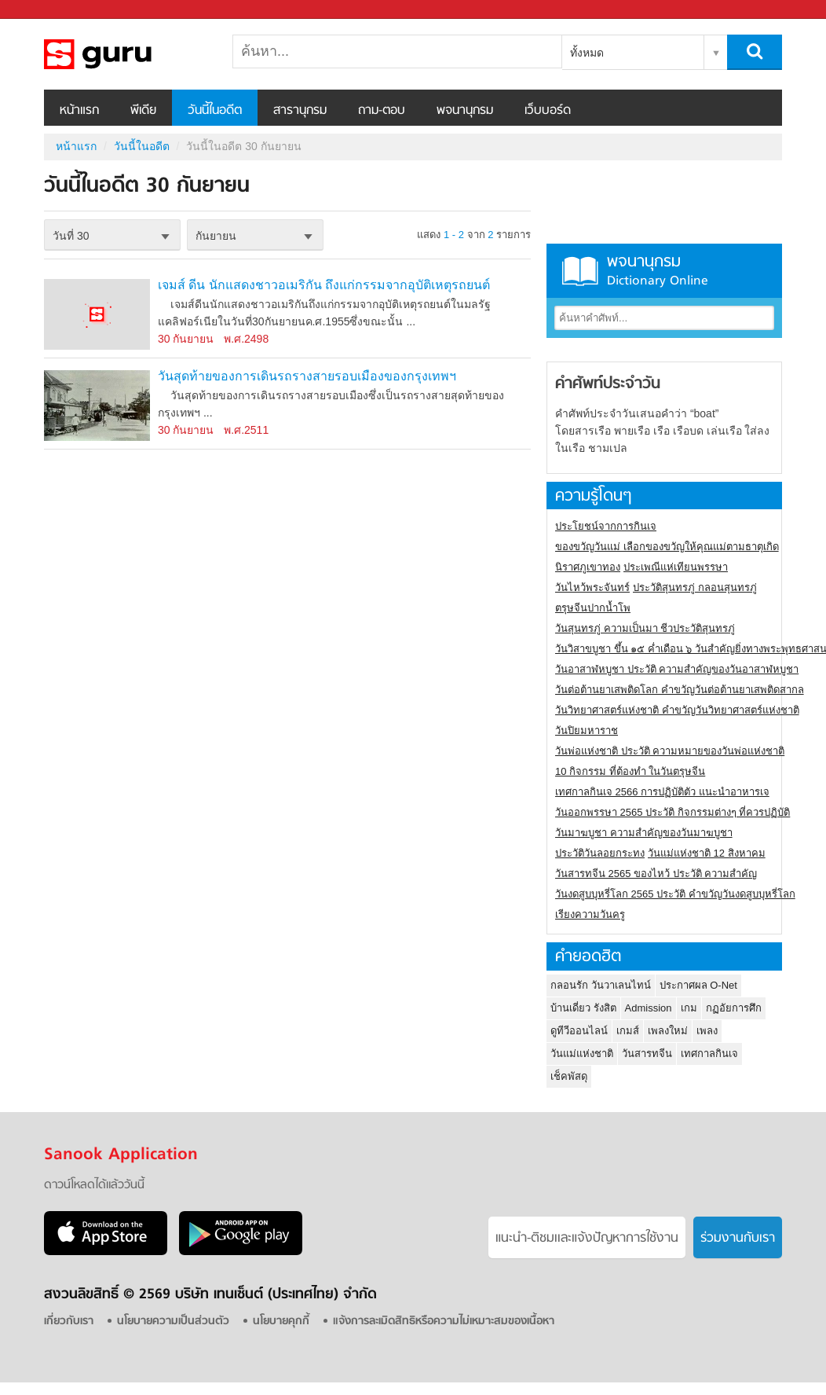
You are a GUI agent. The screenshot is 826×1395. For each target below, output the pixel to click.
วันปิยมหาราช (586, 730)
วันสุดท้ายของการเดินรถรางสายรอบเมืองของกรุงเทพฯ (307, 376)
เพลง (707, 1031)
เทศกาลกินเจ (709, 1053)
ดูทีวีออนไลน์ (579, 1031)
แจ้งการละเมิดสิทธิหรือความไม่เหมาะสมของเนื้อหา (443, 1321)
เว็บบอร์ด (547, 111)
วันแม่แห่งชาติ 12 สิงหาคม (707, 853)
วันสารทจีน (647, 1053)
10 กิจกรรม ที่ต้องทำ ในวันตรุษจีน (630, 771)
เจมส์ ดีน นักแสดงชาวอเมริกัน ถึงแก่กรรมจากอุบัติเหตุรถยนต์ (324, 285)
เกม (689, 1008)
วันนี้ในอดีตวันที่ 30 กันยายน (126, 54)
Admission (648, 1008)
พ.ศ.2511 (246, 430)
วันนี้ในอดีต (215, 111)
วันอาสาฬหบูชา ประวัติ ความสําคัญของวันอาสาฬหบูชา (677, 669)
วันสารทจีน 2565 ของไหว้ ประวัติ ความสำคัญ (656, 873)
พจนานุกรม (465, 111)
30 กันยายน (186, 338)
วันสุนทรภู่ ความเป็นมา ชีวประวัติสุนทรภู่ (645, 628)
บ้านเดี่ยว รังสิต (583, 1008)
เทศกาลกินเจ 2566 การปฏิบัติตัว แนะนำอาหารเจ (662, 792)
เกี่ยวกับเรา (68, 1321)
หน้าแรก (79, 111)
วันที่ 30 (71, 235)
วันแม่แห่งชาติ (581, 1053)
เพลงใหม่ (668, 1031)
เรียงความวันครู (590, 914)
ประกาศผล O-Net (698, 985)
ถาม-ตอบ (381, 111)
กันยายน (216, 235)
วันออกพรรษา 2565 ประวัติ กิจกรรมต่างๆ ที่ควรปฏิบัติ (672, 812)
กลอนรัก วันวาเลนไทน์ (600, 985)
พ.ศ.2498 (246, 338)
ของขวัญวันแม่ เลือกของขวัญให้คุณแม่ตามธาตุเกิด (667, 546)
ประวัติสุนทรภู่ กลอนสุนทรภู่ (695, 587)
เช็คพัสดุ (568, 1076)
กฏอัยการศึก (734, 1008)
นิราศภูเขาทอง (587, 567)
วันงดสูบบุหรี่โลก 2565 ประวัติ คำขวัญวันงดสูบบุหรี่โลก (675, 894)
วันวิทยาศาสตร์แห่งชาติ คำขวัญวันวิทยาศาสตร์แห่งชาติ (677, 710)
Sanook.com (47, 10)
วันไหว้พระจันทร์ (592, 587)
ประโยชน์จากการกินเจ (605, 526)
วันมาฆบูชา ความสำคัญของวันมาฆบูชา (644, 833)
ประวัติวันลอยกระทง (600, 853)
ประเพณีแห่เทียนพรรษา (675, 567)
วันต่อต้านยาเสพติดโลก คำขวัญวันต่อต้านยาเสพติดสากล (679, 690)
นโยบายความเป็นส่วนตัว (173, 1321)
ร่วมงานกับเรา (737, 1238)
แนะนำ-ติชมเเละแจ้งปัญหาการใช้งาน (586, 1238)
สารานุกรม (300, 111)
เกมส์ (627, 1031)
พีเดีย (143, 111)
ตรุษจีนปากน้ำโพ (592, 608)
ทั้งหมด (587, 52)
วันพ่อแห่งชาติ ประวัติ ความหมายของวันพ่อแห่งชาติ (669, 751)
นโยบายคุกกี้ (281, 1321)
